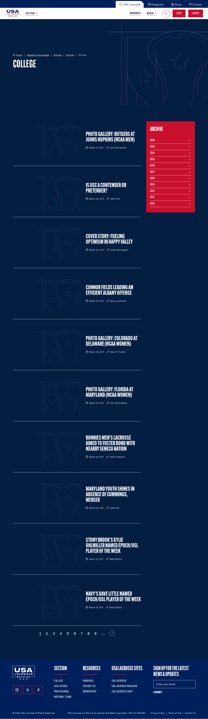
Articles (58, 55)
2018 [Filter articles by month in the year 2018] (152, 191)
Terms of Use (174, 712)
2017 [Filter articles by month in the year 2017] (152, 197)
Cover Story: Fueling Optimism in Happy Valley (109, 239)
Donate (195, 4)
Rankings (135, 13)
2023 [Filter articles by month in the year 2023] (152, 159)
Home (19, 55)
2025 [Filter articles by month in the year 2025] (152, 146)
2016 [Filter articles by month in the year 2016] (152, 203)
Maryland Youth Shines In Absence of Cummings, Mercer (110, 494)
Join (179, 13)
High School (61, 686)
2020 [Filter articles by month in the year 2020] (152, 178)
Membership (89, 691)
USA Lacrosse (129, 4)
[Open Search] (166, 13)
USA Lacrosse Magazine (125, 686)
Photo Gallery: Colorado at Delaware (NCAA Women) (111, 341)
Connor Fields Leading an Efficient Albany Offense (109, 290)
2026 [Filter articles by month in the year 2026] (152, 140)
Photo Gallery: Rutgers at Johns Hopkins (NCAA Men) (110, 137)
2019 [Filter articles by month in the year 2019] (152, 184)
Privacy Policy (158, 712)
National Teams (63, 697)
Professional (61, 691)
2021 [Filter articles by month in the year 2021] (152, 172)
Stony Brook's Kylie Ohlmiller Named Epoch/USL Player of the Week (112, 545)
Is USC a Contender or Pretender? (106, 188)
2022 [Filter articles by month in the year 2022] (152, 165)
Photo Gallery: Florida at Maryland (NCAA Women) (109, 392)
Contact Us (89, 686)
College (58, 680)
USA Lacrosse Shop (122, 691)
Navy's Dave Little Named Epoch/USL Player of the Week (113, 597)
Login (195, 13)
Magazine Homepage (38, 55)
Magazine (156, 4)
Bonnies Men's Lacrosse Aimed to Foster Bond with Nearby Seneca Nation (110, 443)
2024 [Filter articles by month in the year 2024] (152, 153)
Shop (176, 4)
